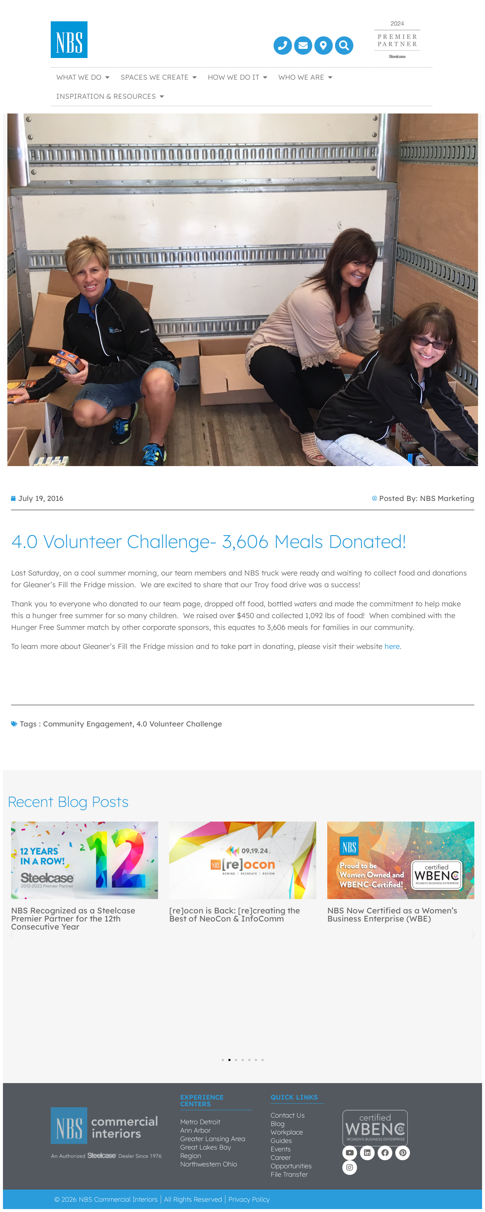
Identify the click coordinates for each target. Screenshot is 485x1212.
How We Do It (237, 77)
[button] (344, 45)
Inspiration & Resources (110, 96)
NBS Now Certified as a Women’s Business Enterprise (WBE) (392, 914)
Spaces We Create (159, 77)
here (392, 646)
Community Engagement (87, 723)
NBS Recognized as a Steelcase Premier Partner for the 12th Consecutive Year (73, 918)
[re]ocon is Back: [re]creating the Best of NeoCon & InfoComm (234, 914)
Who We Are (305, 77)
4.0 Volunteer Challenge (179, 723)
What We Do (83, 77)
